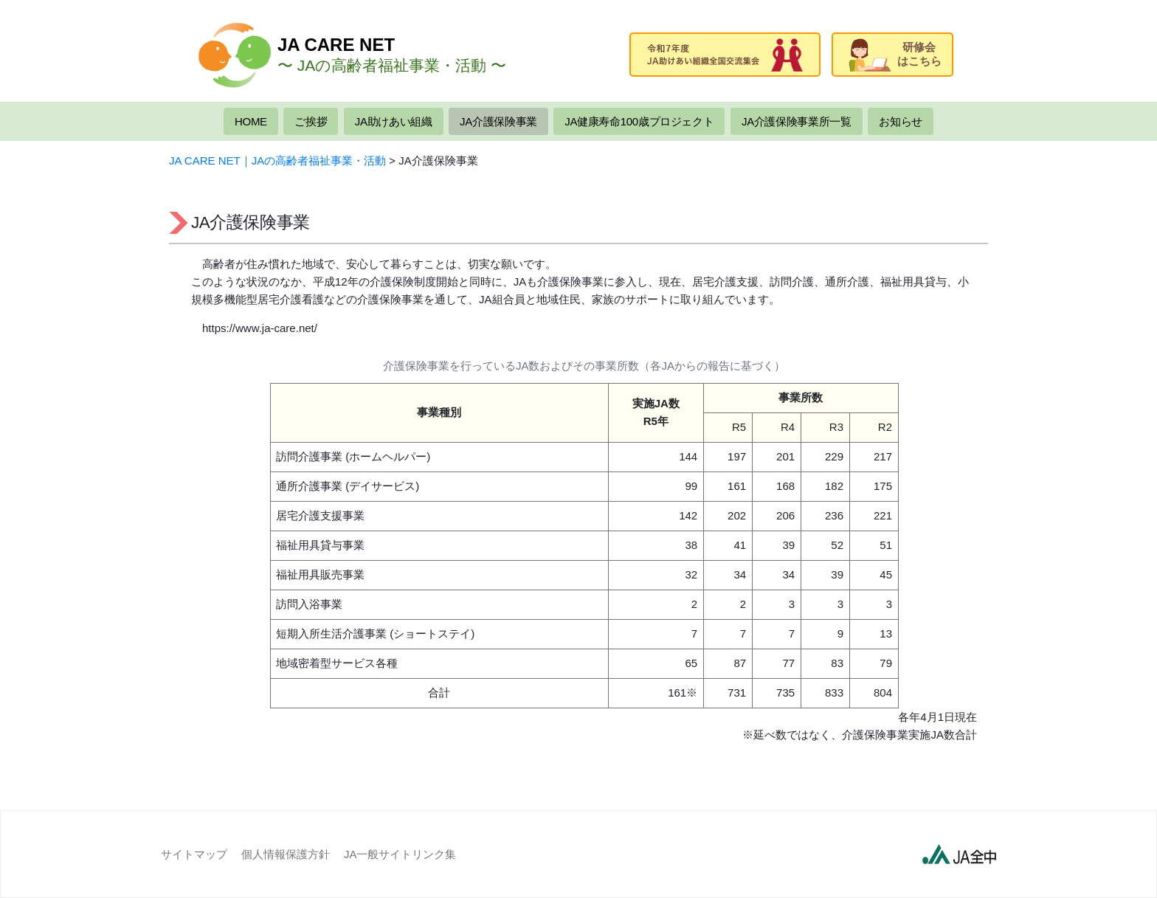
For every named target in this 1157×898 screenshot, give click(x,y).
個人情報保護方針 (285, 854)
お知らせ (900, 121)
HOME (251, 121)
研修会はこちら (895, 55)
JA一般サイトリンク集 (400, 854)
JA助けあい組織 (393, 121)
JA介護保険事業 (498, 121)
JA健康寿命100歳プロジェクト (639, 121)
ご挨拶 (310, 121)
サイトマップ (194, 854)
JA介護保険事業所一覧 (797, 121)
